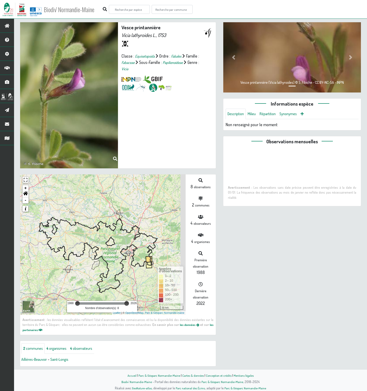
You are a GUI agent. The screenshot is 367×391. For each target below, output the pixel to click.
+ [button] (25, 188)
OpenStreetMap (134, 312)
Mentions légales (247, 375)
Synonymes (295, 114)
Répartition (272, 114)
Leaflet (117, 312)
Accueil (127, 375)
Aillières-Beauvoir (36, 360)
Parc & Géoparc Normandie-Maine (156, 375)
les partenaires (36, 330)
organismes (60, 348)
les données (192, 324)
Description (237, 114)
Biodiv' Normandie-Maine (76, 9)
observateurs (88, 348)
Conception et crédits (220, 375)
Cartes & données (193, 375)
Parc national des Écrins (190, 388)
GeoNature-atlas (139, 388)
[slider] (77, 303)
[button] (25, 194)
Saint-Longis (64, 360)
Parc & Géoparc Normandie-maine (164, 312)
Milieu (254, 114)
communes (34, 348)
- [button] (25, 200)
